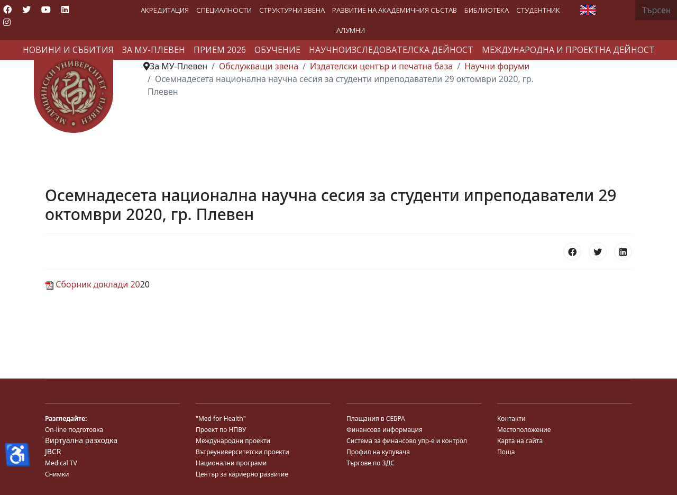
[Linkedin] (65, 9)
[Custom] (25, 22)
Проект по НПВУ (221, 429)
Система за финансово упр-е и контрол (406, 440)
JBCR (53, 451)
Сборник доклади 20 (92, 284)
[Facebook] (7, 9)
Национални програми (231, 462)
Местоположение (524, 429)
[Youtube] (46, 9)
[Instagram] (7, 22)
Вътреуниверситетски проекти (242, 451)
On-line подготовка (74, 429)
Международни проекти (233, 440)
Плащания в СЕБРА (375, 418)
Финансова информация (384, 429)
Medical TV (61, 462)
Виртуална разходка (81, 440)
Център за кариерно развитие (242, 474)
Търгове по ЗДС (370, 462)
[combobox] (656, 10)
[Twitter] (26, 9)
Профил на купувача (378, 451)
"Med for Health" (221, 418)
